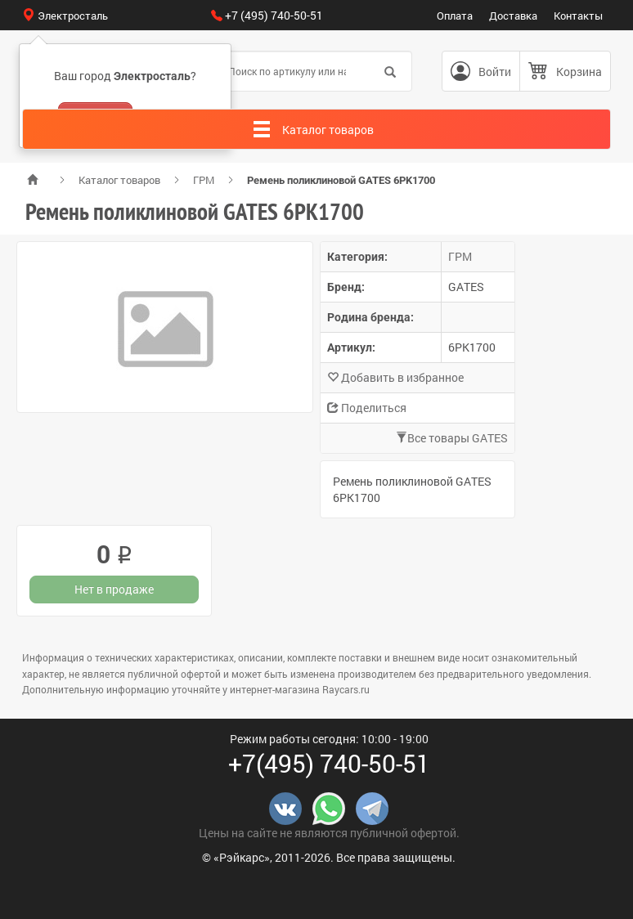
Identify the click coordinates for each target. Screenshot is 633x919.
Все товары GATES (452, 438)
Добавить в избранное (395, 377)
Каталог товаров (119, 179)
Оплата (455, 15)
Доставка (513, 15)
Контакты (578, 15)
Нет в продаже (114, 589)
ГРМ (203, 179)
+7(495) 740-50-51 (329, 763)
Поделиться (366, 407)
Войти (494, 71)
